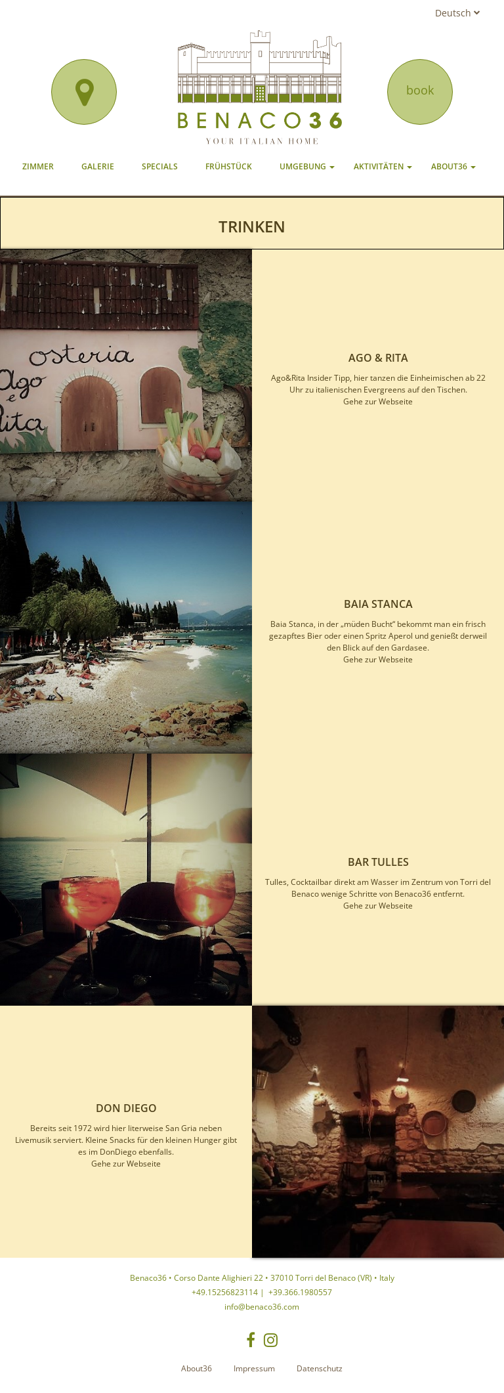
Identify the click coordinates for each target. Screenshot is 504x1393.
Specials (160, 166)
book (420, 90)
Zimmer (38, 166)
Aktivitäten (383, 166)
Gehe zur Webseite (378, 401)
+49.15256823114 (225, 1292)
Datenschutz (320, 1368)
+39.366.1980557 (299, 1292)
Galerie (97, 166)
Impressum (254, 1368)
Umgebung (307, 166)
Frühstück (228, 166)
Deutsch (457, 13)
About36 (453, 166)
